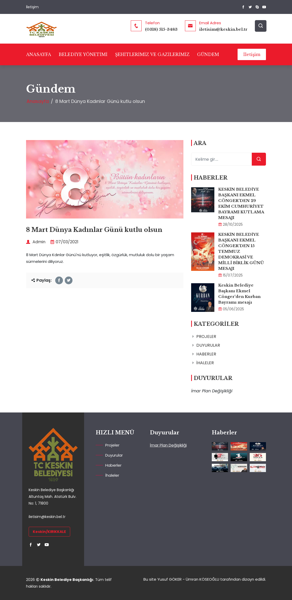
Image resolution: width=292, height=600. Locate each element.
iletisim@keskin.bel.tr (223, 29)
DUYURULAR (208, 345)
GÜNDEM (208, 54)
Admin (35, 242)
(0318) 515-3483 (161, 29)
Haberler (113, 465)
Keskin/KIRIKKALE (49, 531)
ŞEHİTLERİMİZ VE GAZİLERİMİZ (152, 54)
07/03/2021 (64, 242)
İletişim (32, 7)
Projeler (112, 445)
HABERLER (206, 354)
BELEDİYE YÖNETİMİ (83, 54)
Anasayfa (38, 101)
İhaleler (112, 475)
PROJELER (206, 336)
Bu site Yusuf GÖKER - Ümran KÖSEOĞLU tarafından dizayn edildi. (204, 579)
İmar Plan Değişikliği (168, 445)
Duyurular (114, 455)
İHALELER (205, 363)
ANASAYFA (38, 54)
